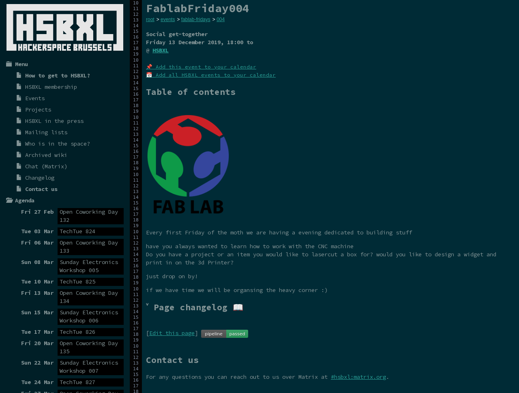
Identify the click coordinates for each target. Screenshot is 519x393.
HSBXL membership (51, 86)
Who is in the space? (57, 143)
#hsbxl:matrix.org (358, 376)
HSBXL (160, 50)
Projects (38, 109)
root (150, 19)
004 (221, 19)
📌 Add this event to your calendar (201, 67)
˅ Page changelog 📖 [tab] (194, 307)
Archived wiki (46, 155)
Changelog (39, 177)
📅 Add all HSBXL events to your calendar (211, 75)
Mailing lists (46, 132)
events (168, 19)
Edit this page (172, 333)
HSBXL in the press (54, 121)
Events (35, 98)
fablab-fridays (195, 19)
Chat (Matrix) (46, 166)
